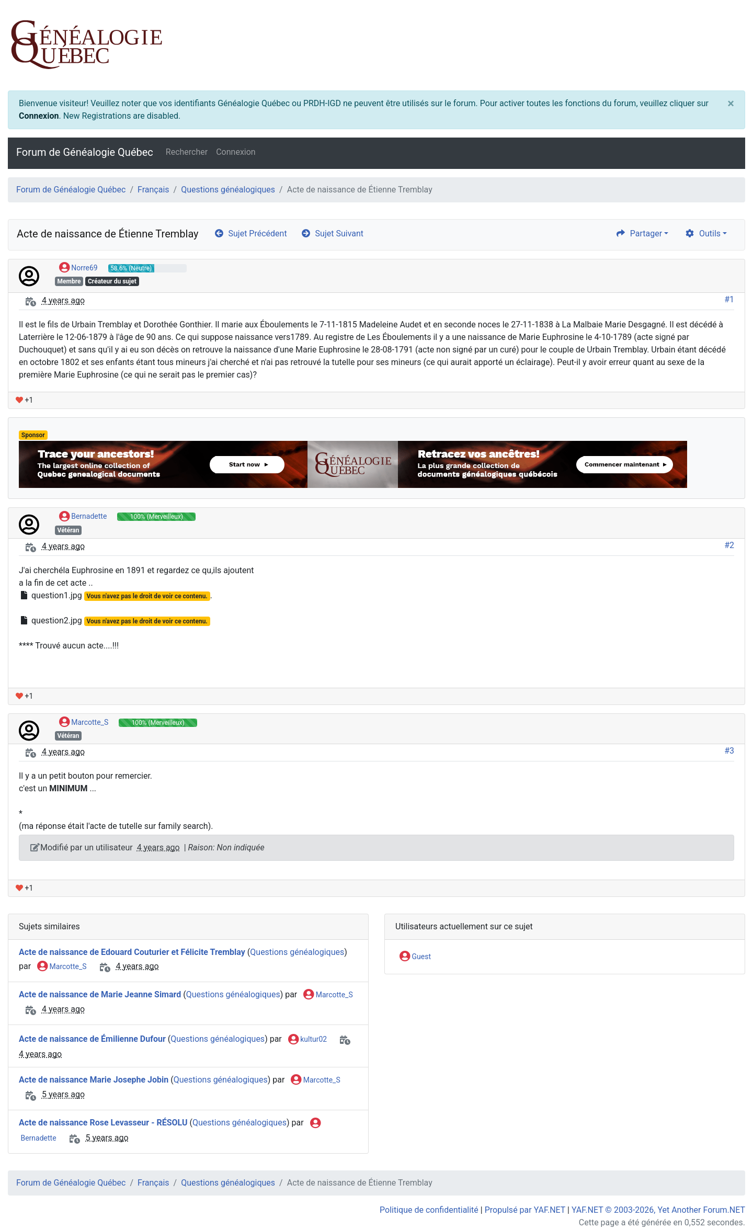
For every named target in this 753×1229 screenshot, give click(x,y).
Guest (415, 957)
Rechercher (187, 152)
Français (153, 190)
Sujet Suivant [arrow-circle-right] (332, 233)
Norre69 (78, 268)
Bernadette (83, 516)
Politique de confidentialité (429, 1210)
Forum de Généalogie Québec (84, 152)
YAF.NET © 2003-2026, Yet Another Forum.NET (658, 1210)
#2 (729, 545)
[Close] (731, 103)
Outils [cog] (702, 233)
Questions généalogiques (228, 190)
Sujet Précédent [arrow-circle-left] (250, 233)
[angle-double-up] (724, 1196)
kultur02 (307, 1039)
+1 (24, 400)
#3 (729, 751)
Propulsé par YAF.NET (525, 1210)
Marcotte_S (83, 722)
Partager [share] (638, 233)
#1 (729, 299)
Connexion (39, 116)
